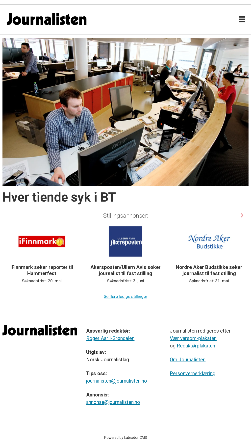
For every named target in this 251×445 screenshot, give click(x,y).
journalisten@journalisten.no (116, 381)
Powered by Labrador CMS (125, 438)
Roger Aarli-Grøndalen (110, 338)
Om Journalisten (187, 360)
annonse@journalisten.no (113, 402)
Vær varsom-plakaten (193, 338)
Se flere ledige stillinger (125, 296)
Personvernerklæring (192, 373)
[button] (242, 215)
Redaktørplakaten (196, 346)
